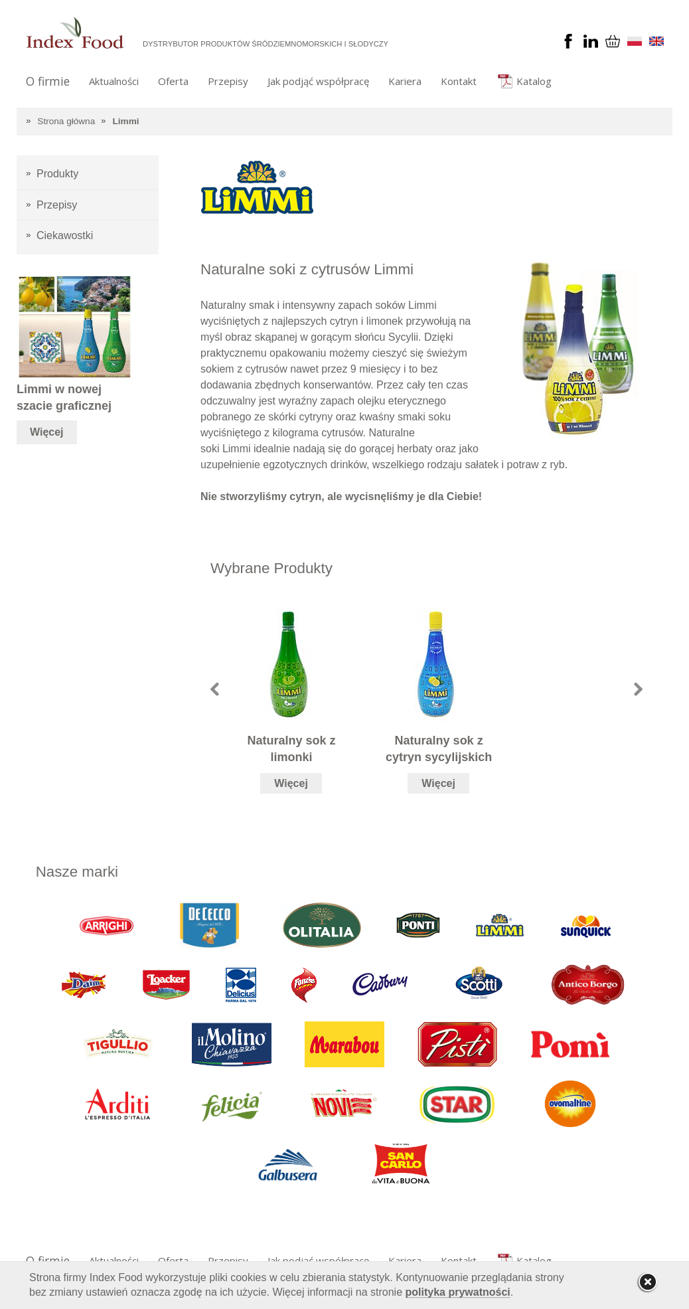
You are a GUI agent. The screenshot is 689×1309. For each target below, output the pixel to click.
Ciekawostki (65, 235)
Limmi (126, 121)
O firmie (48, 81)
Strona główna (66, 121)
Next (638, 689)
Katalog (534, 81)
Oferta (173, 81)
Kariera (404, 81)
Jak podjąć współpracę (318, 81)
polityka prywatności (458, 1292)
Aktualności (114, 81)
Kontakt (459, 81)
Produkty (57, 173)
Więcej (291, 783)
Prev (214, 689)
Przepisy (228, 81)
